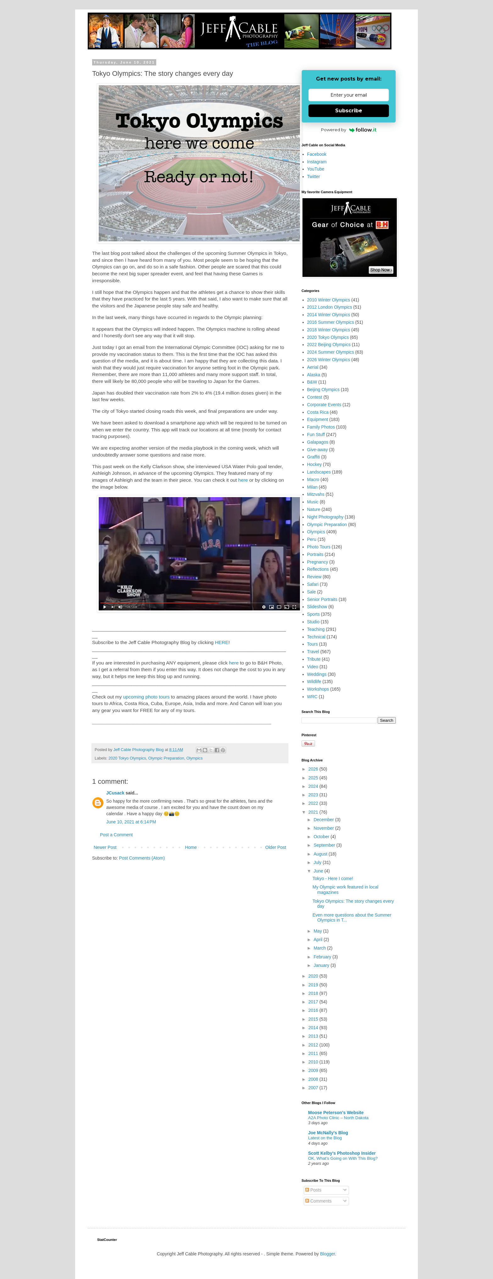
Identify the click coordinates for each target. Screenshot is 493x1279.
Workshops (318, 689)
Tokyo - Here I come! (333, 878)
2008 (313, 1079)
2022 (313, 803)
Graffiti (313, 456)
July (318, 862)
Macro (313, 479)
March (320, 948)
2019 (313, 984)
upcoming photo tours (146, 696)
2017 (313, 1001)
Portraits (315, 554)
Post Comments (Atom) (142, 858)
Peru (312, 539)
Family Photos (321, 426)
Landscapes (319, 471)
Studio (313, 621)
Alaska (313, 374)
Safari (313, 584)
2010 (313, 1061)
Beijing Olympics (323, 389)
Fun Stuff (316, 434)
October (321, 836)
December (324, 819)
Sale (311, 591)
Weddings (317, 674)
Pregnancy (317, 561)
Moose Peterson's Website (336, 1112)
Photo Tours (318, 546)
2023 (313, 794)
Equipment (317, 419)
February (322, 956)
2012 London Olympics (329, 307)
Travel (313, 651)
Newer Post (105, 847)
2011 (313, 1053)
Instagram (317, 161)
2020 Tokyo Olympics (127, 758)
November (324, 828)
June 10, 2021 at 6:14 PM (131, 821)
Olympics (194, 758)
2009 (313, 1070)
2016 (313, 1010)
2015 (313, 1019)
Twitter (313, 176)
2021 (313, 812)
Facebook (316, 154)
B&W (312, 381)
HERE (222, 642)
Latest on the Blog (325, 1138)
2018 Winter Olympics (328, 329)
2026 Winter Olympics (328, 359)
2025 (313, 777)
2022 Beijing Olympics (329, 344)
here (243, 480)
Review (314, 576)
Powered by (349, 129)
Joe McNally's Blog (328, 1132)
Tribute (314, 659)
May (318, 931)
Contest (314, 397)
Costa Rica (318, 412)
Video (313, 666)
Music (313, 501)
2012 (313, 1044)
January (321, 965)
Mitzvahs (315, 494)
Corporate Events (324, 404)
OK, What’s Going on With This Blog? (343, 1158)
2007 (313, 1087)
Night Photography (325, 516)
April (318, 939)
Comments (318, 1200)
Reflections (318, 569)
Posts (313, 1189)
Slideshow (317, 606)
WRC (312, 696)
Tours (312, 644)
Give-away (317, 449)
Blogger (327, 1253)
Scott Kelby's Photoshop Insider (342, 1153)
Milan (312, 487)
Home (191, 847)
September (324, 845)
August (320, 853)
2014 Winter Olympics (328, 314)
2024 (313, 786)
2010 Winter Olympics (328, 299)
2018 (313, 993)
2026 (313, 768)
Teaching (316, 629)
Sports (313, 614)
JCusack (115, 792)
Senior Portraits (322, 599)
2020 (313, 976)
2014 (313, 1027)
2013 (313, 1036)
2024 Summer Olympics (330, 352)
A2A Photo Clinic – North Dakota (338, 1117)
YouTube (315, 168)
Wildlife (314, 681)
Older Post (275, 847)
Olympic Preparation (166, 758)
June (318, 870)
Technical (316, 636)
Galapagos (318, 442)
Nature (313, 509)
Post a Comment (116, 834)
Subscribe (348, 111)
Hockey (314, 464)
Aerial (313, 367)
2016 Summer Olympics (330, 322)
